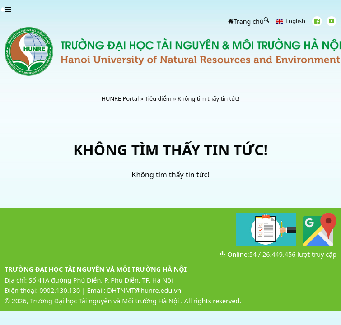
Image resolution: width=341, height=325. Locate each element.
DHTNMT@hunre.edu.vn (144, 290)
